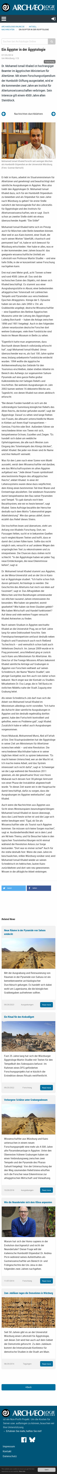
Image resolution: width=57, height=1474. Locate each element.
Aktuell (32, 26)
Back (28, 1387)
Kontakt (7, 1451)
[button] (14, 888)
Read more (46, 1004)
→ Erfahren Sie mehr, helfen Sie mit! (22, 1431)
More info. (22, 1471)
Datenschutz (10, 1456)
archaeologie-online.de (13, 26)
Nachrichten (8, 29)
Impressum (9, 1446)
